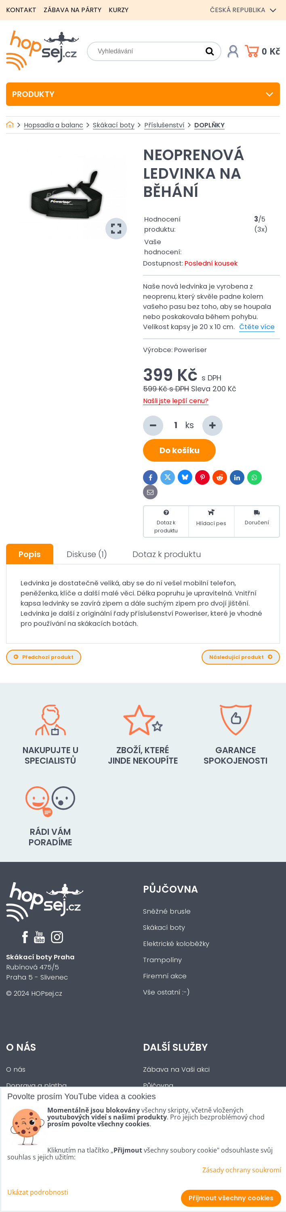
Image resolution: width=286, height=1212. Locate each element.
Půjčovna (170, 889)
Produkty (143, 94)
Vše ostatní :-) (166, 992)
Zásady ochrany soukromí (241, 1170)
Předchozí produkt (44, 657)
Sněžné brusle (167, 911)
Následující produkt (240, 657)
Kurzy (118, 10)
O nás (21, 1047)
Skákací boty (164, 927)
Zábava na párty (72, 10)
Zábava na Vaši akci (176, 1069)
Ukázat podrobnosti (37, 1192)
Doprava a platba (36, 1085)
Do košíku (180, 450)
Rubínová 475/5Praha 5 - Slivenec (40, 967)
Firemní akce (165, 976)
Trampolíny (162, 960)
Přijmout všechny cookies (231, 1198)
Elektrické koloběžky (176, 943)
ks (183, 426)
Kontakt (21, 10)
